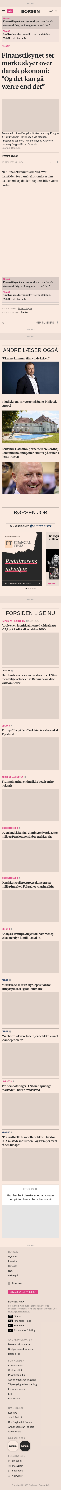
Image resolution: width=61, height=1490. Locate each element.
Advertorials (14, 1431)
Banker (24, 312)
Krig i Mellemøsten (12, 776)
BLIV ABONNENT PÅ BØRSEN (23, 1292)
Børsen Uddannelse (19, 1344)
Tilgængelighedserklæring (22, 1384)
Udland (6, 725)
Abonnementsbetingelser (22, 1379)
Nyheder (12, 1256)
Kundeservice (15, 1365)
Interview (28, 1188)
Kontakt (12, 1412)
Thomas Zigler (10, 155)
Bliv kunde (14, 1398)
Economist (16, 1325)
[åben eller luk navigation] (4, 11)
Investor (7, 1081)
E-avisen (17, 1283)
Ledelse (6, 670)
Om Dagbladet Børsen (20, 1422)
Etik (10, 1393)
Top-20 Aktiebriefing (13, 620)
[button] (57, 11)
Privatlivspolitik (16, 1374)
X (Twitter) (15, 1475)
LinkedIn (15, 1460)
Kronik (6, 1132)
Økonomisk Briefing (21, 1330)
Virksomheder (10, 828)
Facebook (15, 1470)
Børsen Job (14, 1353)
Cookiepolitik (15, 1370)
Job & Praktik (15, 1417)
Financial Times (19, 1320)
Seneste (12, 1266)
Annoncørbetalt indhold (21, 1426)
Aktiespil (13, 1275)
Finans (6, 46)
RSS (10, 1270)
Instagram (15, 1465)
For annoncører (16, 1389)
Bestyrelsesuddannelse (21, 1349)
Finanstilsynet (25, 308)
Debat (5, 980)
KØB (10, 11)
